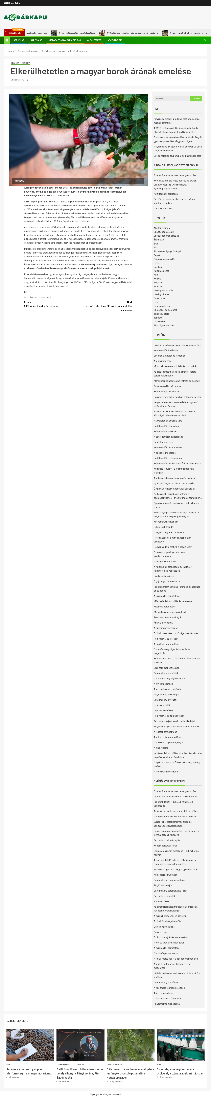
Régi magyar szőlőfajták (166, 638)
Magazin (158, 282)
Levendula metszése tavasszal (169, 355)
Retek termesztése (163, 442)
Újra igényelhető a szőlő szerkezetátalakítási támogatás (105, 305)
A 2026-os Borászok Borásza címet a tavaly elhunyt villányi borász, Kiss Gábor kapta (79, 1073)
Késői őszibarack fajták (165, 845)
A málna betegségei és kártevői (170, 916)
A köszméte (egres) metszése (169, 678)
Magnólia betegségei (164, 606)
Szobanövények (162, 306)
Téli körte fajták (161, 901)
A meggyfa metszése (165, 561)
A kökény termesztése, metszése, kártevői (175, 816)
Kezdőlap (19, 40)
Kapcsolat (37, 40)
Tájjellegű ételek (162, 313)
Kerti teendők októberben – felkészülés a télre (177, 463)
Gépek (157, 255)
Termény (158, 317)
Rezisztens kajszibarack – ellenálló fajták (175, 721)
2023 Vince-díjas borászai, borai (51, 303)
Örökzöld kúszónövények (166, 668)
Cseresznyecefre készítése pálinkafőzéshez (177, 796)
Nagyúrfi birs (160, 932)
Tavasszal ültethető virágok (167, 617)
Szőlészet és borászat (20, 63)
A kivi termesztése (163, 684)
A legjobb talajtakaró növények (169, 532)
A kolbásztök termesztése (167, 737)
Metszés (158, 286)
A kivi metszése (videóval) (167, 689)
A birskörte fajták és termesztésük (171, 937)
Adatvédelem (115, 40)
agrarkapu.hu (18, 80)
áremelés (33, 297)
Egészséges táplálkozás (166, 235)
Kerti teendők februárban (166, 426)
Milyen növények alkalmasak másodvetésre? (176, 726)
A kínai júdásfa (161, 747)
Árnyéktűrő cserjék (163, 622)
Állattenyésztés (162, 228)
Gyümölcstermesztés (164, 259)
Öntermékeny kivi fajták (165, 700)
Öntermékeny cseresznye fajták (170, 880)
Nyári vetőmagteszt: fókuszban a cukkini (174, 483)
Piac (156, 302)
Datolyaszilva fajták (163, 926)
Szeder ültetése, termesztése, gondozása (175, 175)
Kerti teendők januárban (165, 431)
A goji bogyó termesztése (167, 581)
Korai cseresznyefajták (165, 874)
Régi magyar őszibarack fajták (169, 715)
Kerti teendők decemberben (168, 447)
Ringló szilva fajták (163, 885)
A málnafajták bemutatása (167, 596)
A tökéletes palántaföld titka (168, 420)
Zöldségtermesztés (164, 325)
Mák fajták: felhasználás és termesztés (174, 601)
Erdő (156, 243)
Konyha (157, 278)
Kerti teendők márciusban (166, 391)
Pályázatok (159, 298)
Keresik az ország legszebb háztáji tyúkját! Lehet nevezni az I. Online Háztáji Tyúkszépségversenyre (175, 184)
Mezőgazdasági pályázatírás (65, 40)
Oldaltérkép (94, 40)
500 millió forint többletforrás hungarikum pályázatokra (133, 33)
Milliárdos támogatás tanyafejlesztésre (78, 33)
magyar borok (45, 297)
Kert (156, 274)
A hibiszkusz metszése (166, 771)
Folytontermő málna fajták (167, 694)
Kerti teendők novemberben (168, 458)
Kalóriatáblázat (161, 271)
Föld (156, 247)
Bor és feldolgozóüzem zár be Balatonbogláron (177, 156)
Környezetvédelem (114, 1064)
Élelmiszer (159, 239)
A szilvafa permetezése (166, 628)
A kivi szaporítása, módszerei (169, 942)
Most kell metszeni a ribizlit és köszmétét (175, 366)
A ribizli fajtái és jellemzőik (167, 921)
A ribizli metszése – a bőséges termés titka (176, 633)
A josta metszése (163, 208)
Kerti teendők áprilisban (166, 194)
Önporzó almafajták (163, 710)
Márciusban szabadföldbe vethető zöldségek (177, 381)
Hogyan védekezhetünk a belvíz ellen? (173, 547)
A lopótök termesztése (165, 732)
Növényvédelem (162, 294)
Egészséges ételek (164, 232)
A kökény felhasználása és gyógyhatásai (174, 478)
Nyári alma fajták (162, 705)
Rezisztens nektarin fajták (167, 840)
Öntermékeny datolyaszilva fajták (170, 890)
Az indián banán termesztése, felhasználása (176, 811)
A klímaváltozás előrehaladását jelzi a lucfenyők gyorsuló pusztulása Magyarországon (130, 1073)
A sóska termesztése (165, 453)
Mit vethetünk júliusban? (166, 521)
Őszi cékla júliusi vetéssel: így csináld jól (174, 488)
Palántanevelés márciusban (167, 386)
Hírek (156, 263)
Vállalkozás (159, 321)
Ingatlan (158, 267)
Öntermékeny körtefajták (166, 673)
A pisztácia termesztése (166, 644)
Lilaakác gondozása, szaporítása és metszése (177, 345)
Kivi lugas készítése (164, 576)
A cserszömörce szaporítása (168, 436)
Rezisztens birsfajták (164, 896)
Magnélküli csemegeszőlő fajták (170, 612)
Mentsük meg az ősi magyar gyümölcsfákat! (176, 869)
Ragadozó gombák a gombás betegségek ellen (177, 397)
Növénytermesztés (163, 290)
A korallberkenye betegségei (168, 742)
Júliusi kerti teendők (164, 527)
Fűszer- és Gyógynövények (168, 251)
